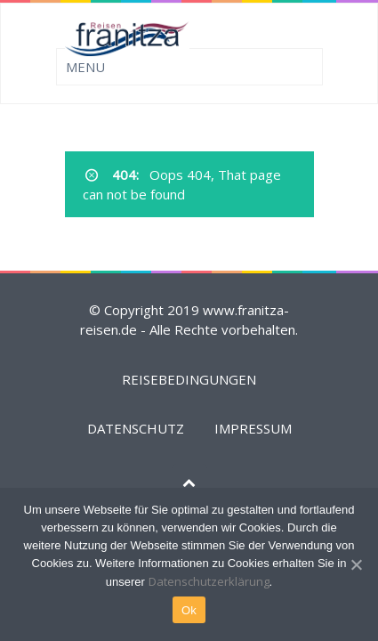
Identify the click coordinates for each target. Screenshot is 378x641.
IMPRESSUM (253, 428)
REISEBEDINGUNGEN (189, 379)
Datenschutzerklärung (209, 581)
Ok (189, 610)
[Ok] (356, 564)
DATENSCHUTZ (135, 428)
